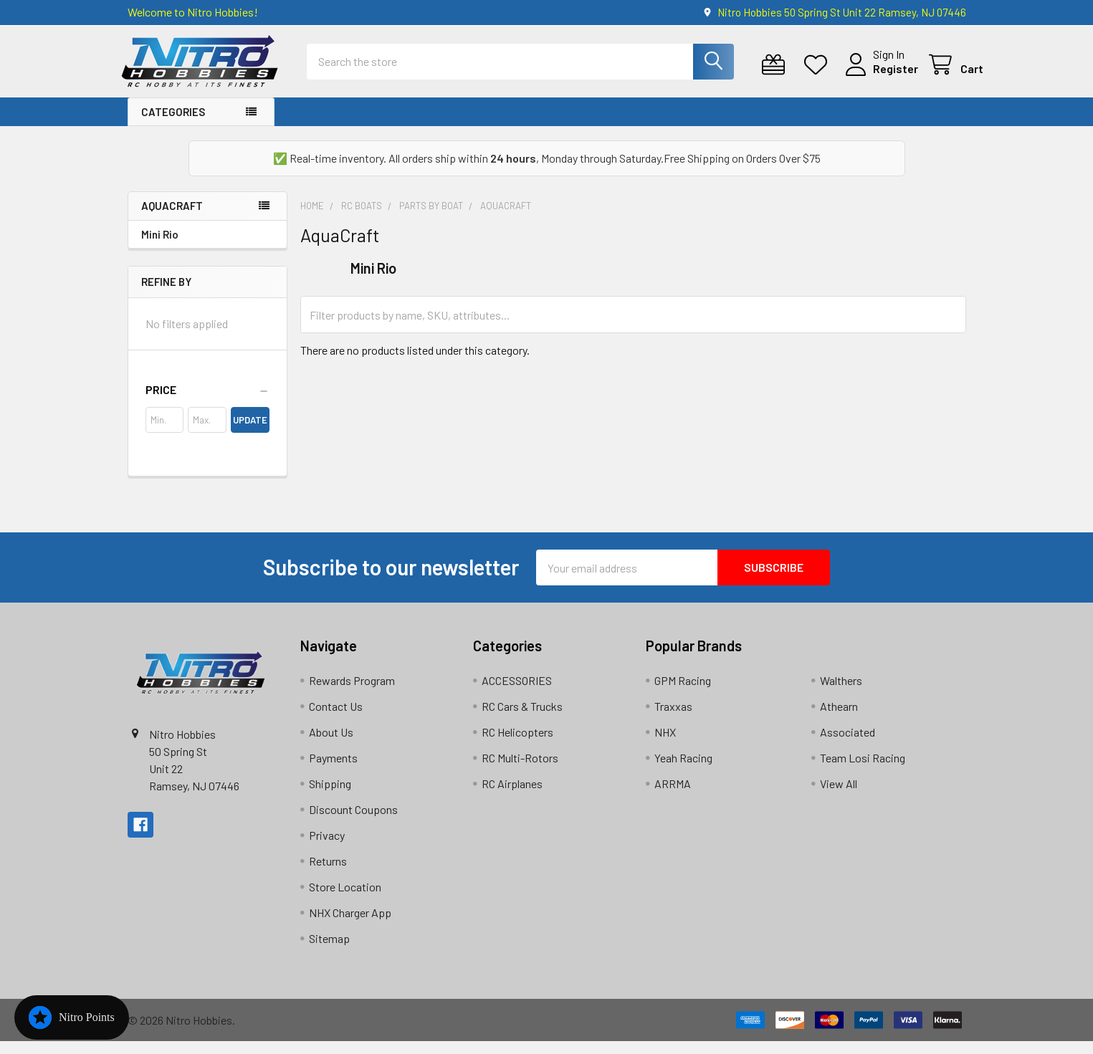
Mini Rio (159, 247)
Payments (333, 770)
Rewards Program (352, 693)
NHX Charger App (350, 925)
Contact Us (336, 719)
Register (878, 77)
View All (838, 796)
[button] (207, 402)
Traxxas (673, 719)
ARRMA (672, 796)
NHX (665, 745)
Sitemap (329, 951)
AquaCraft (172, 218)
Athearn (839, 719)
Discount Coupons (353, 822)
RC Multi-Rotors (520, 770)
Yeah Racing (683, 770)
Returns (328, 874)
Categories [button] (173, 124)
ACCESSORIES (517, 693)
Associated (847, 745)
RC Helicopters (517, 745)
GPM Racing (682, 693)
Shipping (330, 796)
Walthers (841, 693)
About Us (331, 745)
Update (250, 433)
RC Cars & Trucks (522, 719)
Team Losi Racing (862, 770)
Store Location (345, 899)
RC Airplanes (512, 796)
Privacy (327, 848)
